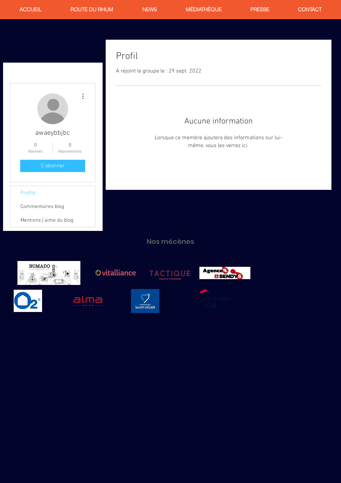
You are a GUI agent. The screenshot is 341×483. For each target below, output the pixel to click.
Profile (28, 193)
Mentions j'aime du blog (47, 220)
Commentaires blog (42, 207)
